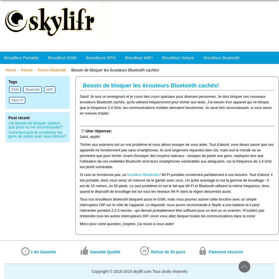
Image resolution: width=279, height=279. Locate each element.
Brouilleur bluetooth (222, 57)
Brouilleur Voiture (178, 57)
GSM (15, 90)
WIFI (49, 90)
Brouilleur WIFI (139, 57)
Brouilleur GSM (62, 57)
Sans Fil (17, 100)
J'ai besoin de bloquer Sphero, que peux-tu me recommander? (35, 125)
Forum (26, 70)
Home (11, 70)
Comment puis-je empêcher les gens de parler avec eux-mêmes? (37, 134)
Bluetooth (32, 90)
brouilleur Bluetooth (142, 175)
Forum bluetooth (52, 70)
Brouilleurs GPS (101, 57)
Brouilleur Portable (21, 57)
